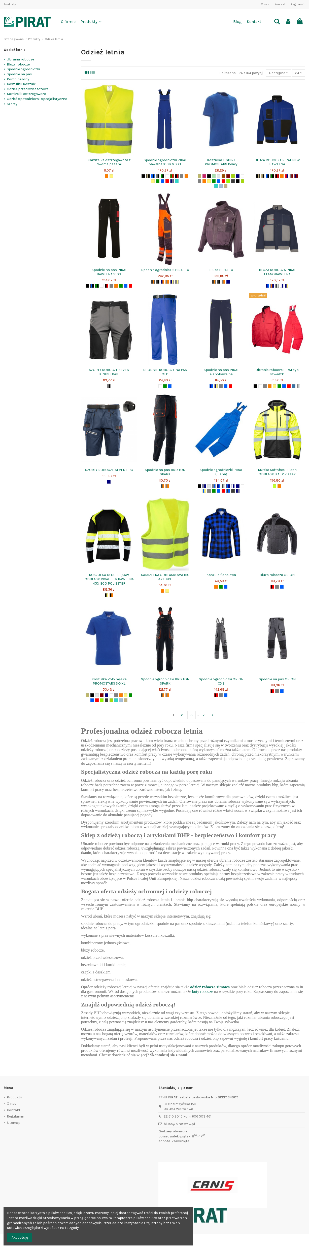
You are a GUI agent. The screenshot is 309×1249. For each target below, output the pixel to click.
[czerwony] (167, 181)
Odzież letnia (14, 50)
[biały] (167, 176)
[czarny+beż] (258, 176)
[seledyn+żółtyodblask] (274, 486)
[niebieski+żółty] (204, 491)
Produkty (10, 4)
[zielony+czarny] (162, 176)
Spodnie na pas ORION (277, 679)
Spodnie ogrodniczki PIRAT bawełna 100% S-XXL (165, 162)
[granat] (237, 176)
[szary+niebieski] (214, 486)
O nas (265, 4)
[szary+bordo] (291, 176)
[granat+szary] (172, 181)
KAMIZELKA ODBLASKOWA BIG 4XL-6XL (165, 577)
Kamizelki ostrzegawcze (26, 94)
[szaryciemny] (233, 181)
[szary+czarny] (157, 176)
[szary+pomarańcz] (167, 282)
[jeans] (293, 386)
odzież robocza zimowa (210, 987)
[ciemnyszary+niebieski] (228, 491)
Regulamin (298, 4)
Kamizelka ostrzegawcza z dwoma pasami (109, 162)
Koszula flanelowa (221, 575)
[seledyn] (214, 176)
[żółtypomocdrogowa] (237, 181)
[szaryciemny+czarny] (157, 282)
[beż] (225, 186)
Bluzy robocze (18, 64)
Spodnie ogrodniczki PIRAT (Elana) (221, 472)
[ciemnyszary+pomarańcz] (153, 282)
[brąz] (223, 176)
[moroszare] (298, 386)
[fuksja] (204, 176)
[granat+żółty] (172, 282)
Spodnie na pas (19, 74)
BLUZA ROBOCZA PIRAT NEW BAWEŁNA (277, 162)
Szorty (12, 104)
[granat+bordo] (296, 176)
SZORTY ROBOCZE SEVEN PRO (109, 470)
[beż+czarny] (148, 176)
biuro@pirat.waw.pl (179, 1124)
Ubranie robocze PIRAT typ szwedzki (277, 372)
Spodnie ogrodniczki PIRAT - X (165, 270)
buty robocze (202, 991)
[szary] (181, 176)
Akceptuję (20, 1237)
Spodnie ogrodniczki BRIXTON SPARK (165, 681)
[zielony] (157, 181)
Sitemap (13, 1123)
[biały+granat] (282, 286)
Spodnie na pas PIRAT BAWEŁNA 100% (109, 272)
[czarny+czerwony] (177, 176)
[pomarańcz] (106, 176)
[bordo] (228, 176)
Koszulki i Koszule (21, 84)
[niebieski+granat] (228, 486)
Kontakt (280, 4)
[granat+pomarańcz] (162, 282)
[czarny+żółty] (106, 595)
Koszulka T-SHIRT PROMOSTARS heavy (221, 162)
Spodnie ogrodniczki (23, 69)
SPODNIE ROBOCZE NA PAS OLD (165, 372)
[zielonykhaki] (199, 176)
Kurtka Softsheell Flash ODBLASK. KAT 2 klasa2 (277, 472)
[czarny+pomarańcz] (111, 595)
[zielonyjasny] (242, 181)
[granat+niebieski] (267, 286)
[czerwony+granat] (286, 176)
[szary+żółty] (177, 282)
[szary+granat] (204, 486)
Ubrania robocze (20, 59)
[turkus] (177, 181)
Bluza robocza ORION (277, 575)
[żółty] (111, 176)
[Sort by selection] (278, 73)
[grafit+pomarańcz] (162, 486)
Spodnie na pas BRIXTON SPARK (165, 472)
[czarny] (143, 176)
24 (298, 73)
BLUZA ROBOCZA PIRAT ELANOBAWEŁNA (277, 272)
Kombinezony (18, 79)
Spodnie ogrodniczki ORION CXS (221, 681)
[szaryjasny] (218, 176)
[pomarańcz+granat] (272, 286)
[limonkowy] (228, 181)
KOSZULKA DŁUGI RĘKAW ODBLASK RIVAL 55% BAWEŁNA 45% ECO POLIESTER (109, 579)
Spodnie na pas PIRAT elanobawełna (221, 372)
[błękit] (221, 186)
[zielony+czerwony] (172, 176)
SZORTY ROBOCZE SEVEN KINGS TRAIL (109, 372)
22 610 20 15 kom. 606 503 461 (187, 1116)
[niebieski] (162, 181)
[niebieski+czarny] (153, 176)
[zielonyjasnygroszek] (233, 176)
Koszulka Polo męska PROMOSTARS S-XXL (109, 681)
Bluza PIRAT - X (221, 270)
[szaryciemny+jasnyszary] (277, 286)
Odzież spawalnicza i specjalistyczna (37, 99)
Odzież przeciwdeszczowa (28, 89)
